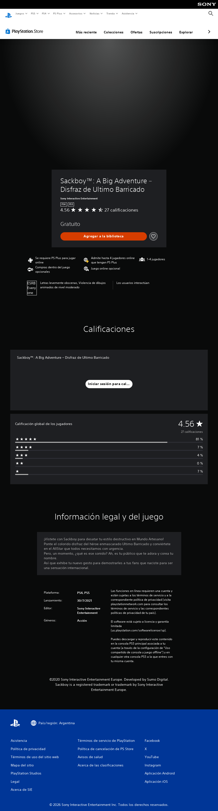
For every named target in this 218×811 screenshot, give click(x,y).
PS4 (44, 13)
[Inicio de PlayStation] (8, 14)
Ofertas (111, 27)
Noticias (95, 13)
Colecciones (88, 27)
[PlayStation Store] (25, 26)
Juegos (19, 13)
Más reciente (60, 27)
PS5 (33, 13)
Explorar (160, 27)
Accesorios (75, 13)
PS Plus (57, 13)
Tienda (110, 13)
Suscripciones (135, 27)
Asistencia (128, 13)
